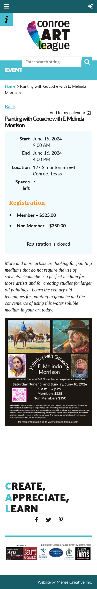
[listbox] (71, 113)
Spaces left (22, 185)
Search (87, 62)
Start (24, 138)
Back (10, 106)
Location (21, 167)
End (26, 153)
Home (10, 86)
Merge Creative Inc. (74, 581)
